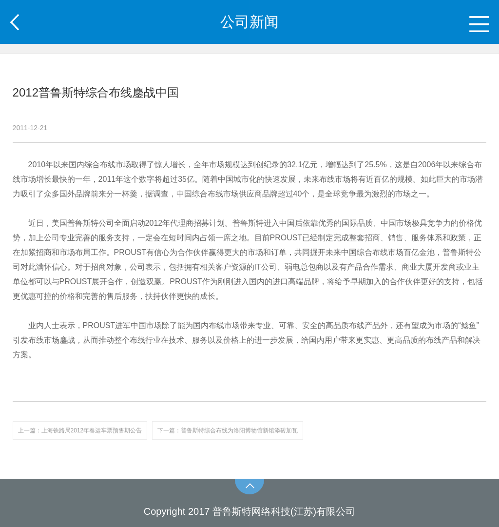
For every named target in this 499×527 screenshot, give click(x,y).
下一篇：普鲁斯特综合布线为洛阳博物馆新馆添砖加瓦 (227, 430)
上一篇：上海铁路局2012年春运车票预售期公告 (80, 430)
